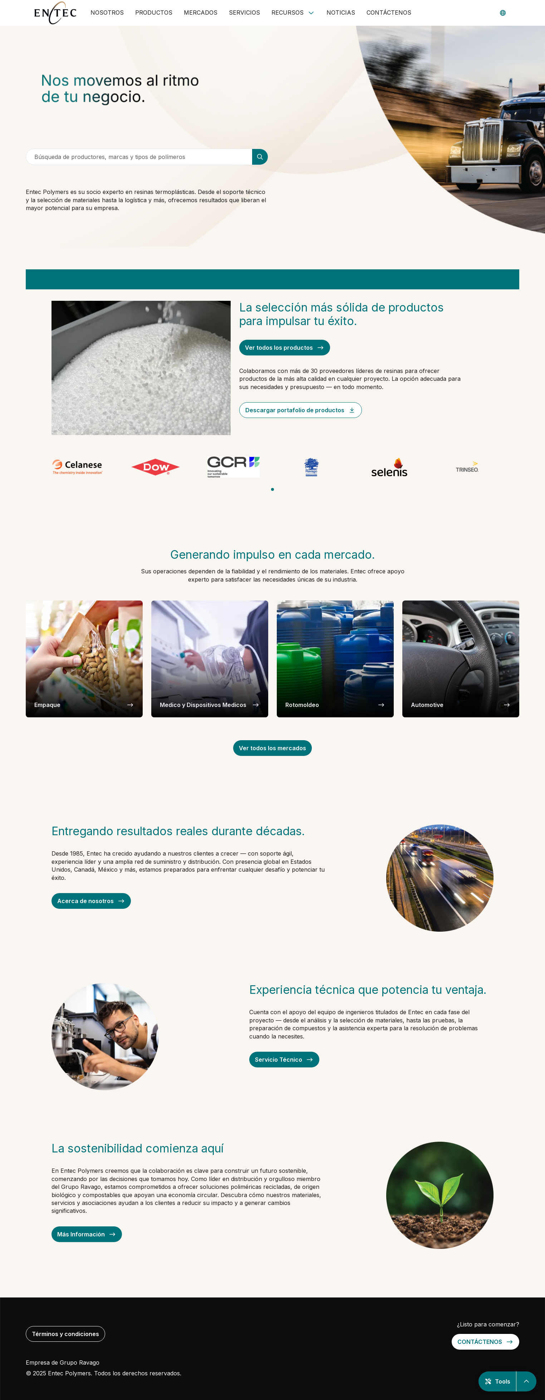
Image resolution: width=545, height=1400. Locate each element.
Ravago (89, 1362)
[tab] (272, 489)
